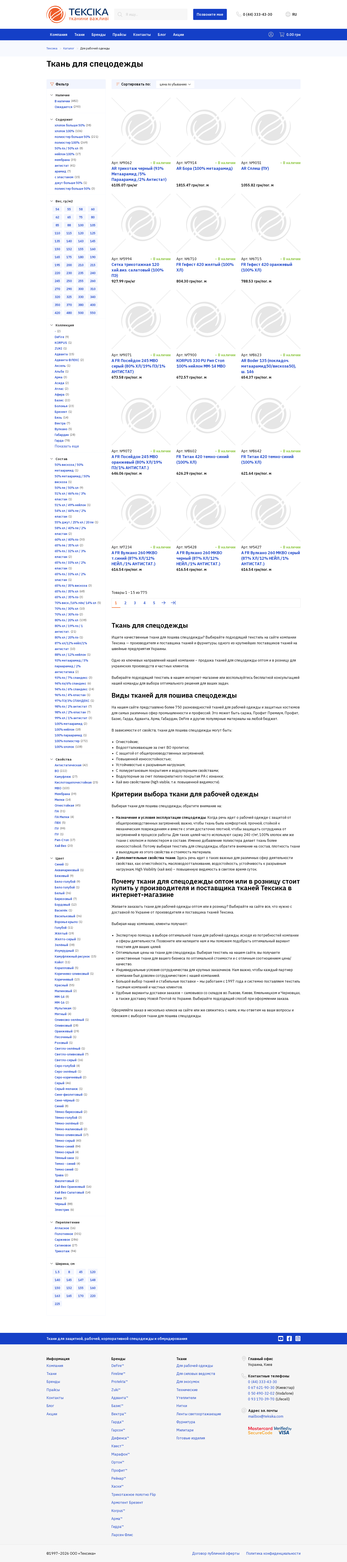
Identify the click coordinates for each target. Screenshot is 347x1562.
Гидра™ (117, 1526)
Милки (59, 800)
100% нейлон (64, 730)
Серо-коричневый (68, 1077)
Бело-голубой (65, 882)
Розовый (61, 1043)
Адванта (61, 354)
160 (92, 249)
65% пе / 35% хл (67, 545)
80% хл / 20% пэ (66, 637)
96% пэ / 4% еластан (70, 695)
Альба (59, 372)
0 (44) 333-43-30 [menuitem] (254, 14)
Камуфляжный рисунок (72, 956)
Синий (59, 1106)
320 (57, 297)
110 (57, 233)
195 (57, 265)
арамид (60, 171)
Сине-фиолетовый (69, 1095)
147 (80, 1280)
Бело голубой (65, 887)
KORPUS (61, 343)
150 (57, 249)
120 (80, 233)
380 (80, 305)
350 (57, 305)
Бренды (99, 34)
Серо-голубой (65, 1066)
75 (81, 217)
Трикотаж (62, 1251)
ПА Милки (62, 817)
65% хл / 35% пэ (66, 597)
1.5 (57, 1272)
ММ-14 (59, 997)
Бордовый (62, 905)
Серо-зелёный (66, 1072)
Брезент (61, 412)
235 (80, 273)
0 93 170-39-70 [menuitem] (261, 1399)
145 (92, 241)
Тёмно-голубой (66, 1118)
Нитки (181, 1405)
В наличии (62, 101)
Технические (187, 1390)
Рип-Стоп (62, 840)
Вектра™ (118, 1414)
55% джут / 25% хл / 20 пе (74, 522)
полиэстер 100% (67, 143)
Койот (59, 962)
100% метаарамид (69, 724)
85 (57, 225)
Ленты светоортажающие (198, 1414)
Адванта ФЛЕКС (67, 360)
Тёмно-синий (64, 1146)
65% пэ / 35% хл (66, 591)
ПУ (57, 828)
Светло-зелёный (67, 1049)
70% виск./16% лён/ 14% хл (75, 603)
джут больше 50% (68, 183)
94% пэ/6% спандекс (70, 683)
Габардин (62, 435)
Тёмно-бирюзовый (69, 1112)
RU (291, 14)
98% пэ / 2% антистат (71, 706)
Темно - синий (65, 1164)
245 (57, 281)
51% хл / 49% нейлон (70, 505)
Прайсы (119, 34)
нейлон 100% (64, 154)
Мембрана (62, 794)
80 (92, 217)
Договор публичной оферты (215, 1553)
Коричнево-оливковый (72, 974)
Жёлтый (61, 933)
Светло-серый (66, 1060)
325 (69, 297)
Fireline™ (118, 1373)
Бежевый (62, 876)
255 (80, 281)
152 (69, 249)
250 (69, 281)
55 (69, 209)
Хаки (58, 1198)
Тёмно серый (64, 1152)
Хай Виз (60, 846)
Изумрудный (64, 951)
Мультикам (63, 1008)
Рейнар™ (118, 1478)
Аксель (60, 366)
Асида (59, 383)
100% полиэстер (67, 741)
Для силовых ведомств (195, 1373)
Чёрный (60, 1204)
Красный (61, 985)
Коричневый (64, 979)
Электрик (62, 1210)
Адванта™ (119, 1398)
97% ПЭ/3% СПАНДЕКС (72, 701)
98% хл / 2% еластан (70, 712)
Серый (59, 1083)
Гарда (59, 441)
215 (92, 265)
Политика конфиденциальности (273, 1553)
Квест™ (117, 1446)
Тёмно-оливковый (68, 1135)
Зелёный (61, 945)
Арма (58, 377)
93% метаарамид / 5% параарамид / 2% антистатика (71, 666)
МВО (58, 788)
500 (80, 313)
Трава (59, 1175)
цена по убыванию (175, 84)
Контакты (142, 34)
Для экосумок (187, 1381)
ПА (57, 811)
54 (57, 209)
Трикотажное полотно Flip (133, 1494)
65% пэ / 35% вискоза (71, 586)
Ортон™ (117, 1462)
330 (80, 297)
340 (92, 297)
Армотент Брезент (127, 1502)
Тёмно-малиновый (69, 1129)
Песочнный (63, 1037)
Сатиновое (63, 1245)
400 (92, 305)
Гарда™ (117, 1422)
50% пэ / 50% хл (66, 148)
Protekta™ (119, 1381)
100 (80, 225)
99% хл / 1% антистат (71, 718)
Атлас (59, 389)
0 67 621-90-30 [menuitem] (261, 1387)
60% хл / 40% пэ (66, 540)
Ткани (79, 34)
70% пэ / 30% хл (66, 609)
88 (69, 225)
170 (80, 1296)
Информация (57, 1359)
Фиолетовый (64, 1181)
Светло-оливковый (69, 1054)
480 (69, 313)
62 (57, 217)
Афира (59, 395)
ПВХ (58, 823)
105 (92, 225)
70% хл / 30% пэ (66, 614)
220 (57, 273)
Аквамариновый (67, 870)
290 (69, 289)
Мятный (61, 1014)
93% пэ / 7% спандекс (71, 678)
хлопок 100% (64, 131)
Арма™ (117, 1518)
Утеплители (186, 1398)
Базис (59, 400)
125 (92, 233)
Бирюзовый (63, 899)
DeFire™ (117, 1365)
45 (81, 1272)
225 (57, 1304)
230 (69, 273)
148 (92, 1280)
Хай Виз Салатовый (69, 1192)
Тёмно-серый (65, 1141)
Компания (58, 34)
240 (92, 273)
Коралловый (64, 968)
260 (92, 281)
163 (57, 1296)
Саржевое (62, 1240)
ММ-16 (59, 1003)
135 (57, 241)
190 (92, 257)
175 (69, 257)
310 (92, 289)
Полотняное (64, 1234)
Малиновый (63, 991)
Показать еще (67, 446)
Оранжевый (64, 1031)
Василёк (61, 910)
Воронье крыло (66, 922)
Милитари (184, 1430)
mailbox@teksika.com (265, 1416)
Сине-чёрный (65, 1100)
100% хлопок (64, 747)
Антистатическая (68, 765)
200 (69, 265)
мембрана (62, 160)
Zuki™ (116, 1390)
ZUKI (58, 348)
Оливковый (63, 1026)
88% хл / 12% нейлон (70, 655)
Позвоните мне (210, 14)
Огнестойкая (64, 805)
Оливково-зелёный (69, 1020)
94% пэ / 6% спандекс (71, 689)
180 (80, 257)
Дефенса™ (120, 1438)
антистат (62, 166)
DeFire (59, 337)
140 (69, 241)
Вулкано (61, 429)
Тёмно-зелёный (67, 1123)
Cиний (59, 864)
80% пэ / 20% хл (66, 620)
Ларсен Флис (122, 1535)
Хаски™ (117, 1486)
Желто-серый (65, 939)
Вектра (60, 423)
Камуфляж (63, 777)
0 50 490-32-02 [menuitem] (261, 1393)
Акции (178, 34)
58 (81, 209)
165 (57, 257)
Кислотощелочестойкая (73, 782)
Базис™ (117, 1405)
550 (92, 313)
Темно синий (64, 1169)
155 (80, 249)
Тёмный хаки (64, 1158)
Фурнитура (185, 1422)
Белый (60, 893)
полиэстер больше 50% (72, 137)
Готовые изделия (190, 1438)
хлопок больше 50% (70, 125)
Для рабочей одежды (194, 1365)
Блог (162, 34)
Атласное (62, 1228)
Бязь (58, 418)
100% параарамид (68, 735)
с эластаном (64, 177)
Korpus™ (118, 1510)
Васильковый (65, 916)
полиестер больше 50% (72, 189)
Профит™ (119, 1470)
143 (80, 241)
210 (80, 265)
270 (57, 289)
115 (69, 233)
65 (69, 217)
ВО (57, 771)
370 (69, 305)
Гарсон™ (118, 1430)
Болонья (61, 406)
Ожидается (63, 107)
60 (92, 209)
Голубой (61, 928)
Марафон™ (120, 1454)
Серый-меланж (66, 1089)
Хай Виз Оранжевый (70, 1187)
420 (57, 313)
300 (80, 289)
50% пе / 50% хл (67, 488)
